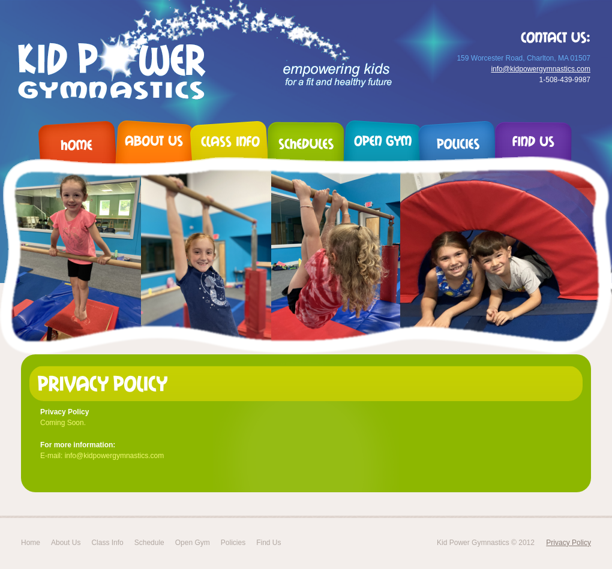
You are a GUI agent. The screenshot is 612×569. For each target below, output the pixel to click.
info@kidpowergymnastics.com (540, 69)
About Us (65, 542)
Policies (233, 542)
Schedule (149, 542)
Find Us (268, 542)
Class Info (107, 542)
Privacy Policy (568, 542)
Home (30, 542)
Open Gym (192, 542)
